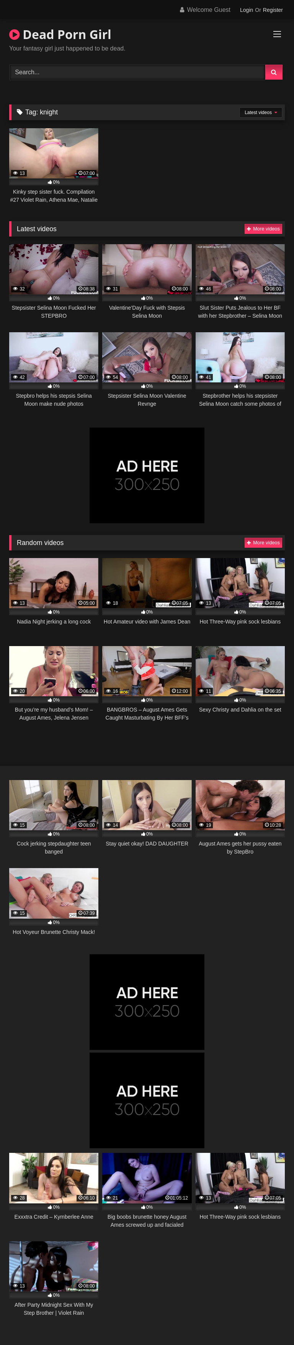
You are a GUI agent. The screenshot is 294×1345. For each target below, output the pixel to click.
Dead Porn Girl (60, 34)
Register (273, 10)
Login (246, 10)
